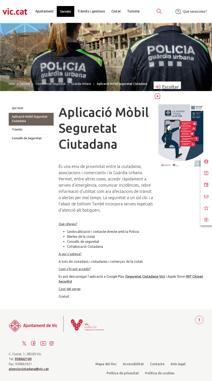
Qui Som (17, 108)
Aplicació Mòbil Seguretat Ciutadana (29, 119)
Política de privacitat (123, 373)
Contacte (157, 364)
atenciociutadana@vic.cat (29, 369)
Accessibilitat (133, 364)
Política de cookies (160, 373)
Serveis (25, 83)
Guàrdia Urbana (81, 83)
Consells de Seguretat (27, 138)
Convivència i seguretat (51, 83)
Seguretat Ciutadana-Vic (145, 276)
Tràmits (17, 129)
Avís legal (178, 364)
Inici (11, 83)
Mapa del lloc (106, 364)
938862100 (23, 359)
